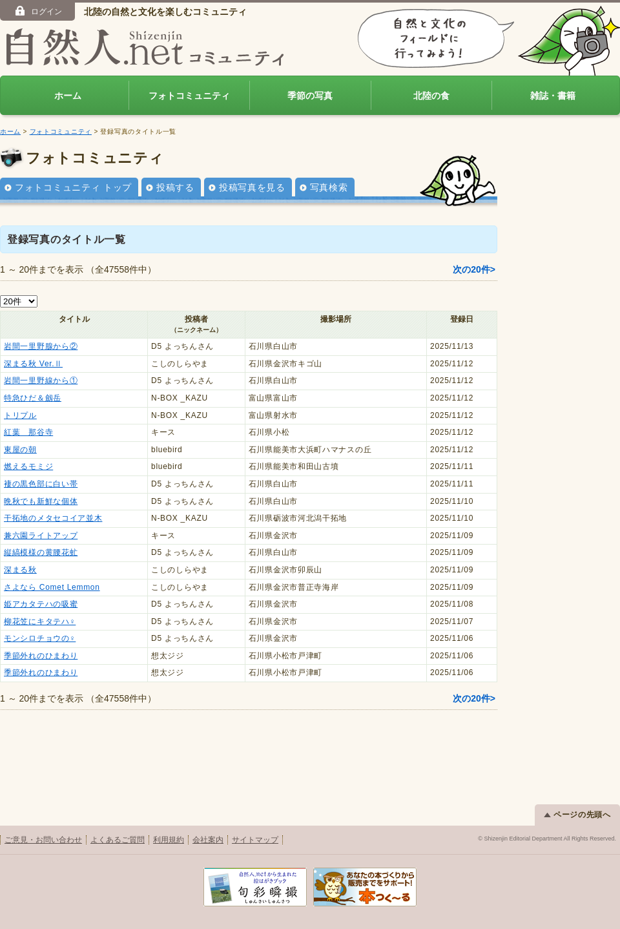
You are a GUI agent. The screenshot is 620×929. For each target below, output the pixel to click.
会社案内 (207, 839)
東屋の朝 (20, 449)
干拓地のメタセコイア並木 (53, 518)
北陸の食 (431, 95)
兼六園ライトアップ (41, 535)
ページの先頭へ (577, 814)
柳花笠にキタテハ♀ (40, 621)
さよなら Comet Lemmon (52, 587)
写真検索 (329, 187)
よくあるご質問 (117, 839)
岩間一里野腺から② (41, 346)
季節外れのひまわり (41, 655)
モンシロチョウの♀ (40, 638)
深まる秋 (20, 569)
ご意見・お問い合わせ (43, 839)
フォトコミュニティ (189, 95)
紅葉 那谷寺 (28, 432)
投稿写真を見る (252, 187)
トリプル (20, 415)
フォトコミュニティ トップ (73, 187)
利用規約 (168, 839)
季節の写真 (310, 95)
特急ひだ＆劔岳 (32, 397)
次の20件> (474, 269)
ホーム (67, 95)
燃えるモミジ (28, 466)
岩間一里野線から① (41, 380)
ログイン (38, 11)
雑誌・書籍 (552, 95)
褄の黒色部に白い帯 (41, 483)
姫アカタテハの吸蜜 (41, 604)
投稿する (175, 187)
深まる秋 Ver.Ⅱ (33, 363)
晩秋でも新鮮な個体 (41, 501)
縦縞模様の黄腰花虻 (41, 552)
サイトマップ (255, 839)
